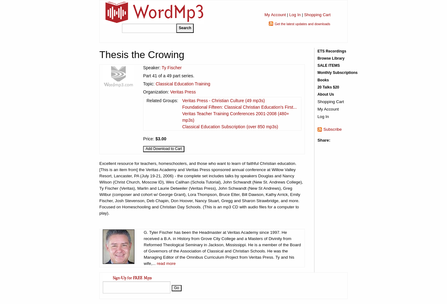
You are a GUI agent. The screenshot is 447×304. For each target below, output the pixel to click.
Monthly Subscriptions (338, 72)
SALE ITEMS (329, 65)
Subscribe (332, 129)
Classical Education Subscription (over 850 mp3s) (230, 126)
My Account (275, 14)
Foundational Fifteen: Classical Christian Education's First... (239, 107)
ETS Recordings (332, 51)
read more (166, 263)
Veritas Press (183, 91)
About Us (326, 94)
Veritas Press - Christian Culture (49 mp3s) (223, 100)
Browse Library (331, 58)
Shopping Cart (317, 14)
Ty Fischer (172, 67)
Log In (295, 14)
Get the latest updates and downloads (302, 24)
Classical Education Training (183, 83)
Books (323, 80)
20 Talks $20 (328, 87)
